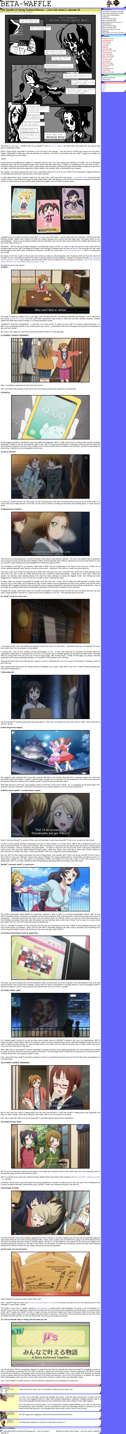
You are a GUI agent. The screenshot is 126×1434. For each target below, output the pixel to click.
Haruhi (104, 45)
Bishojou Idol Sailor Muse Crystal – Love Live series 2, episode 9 (78, 1431)
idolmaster (105, 49)
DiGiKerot (10, 1420)
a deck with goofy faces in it (73, 250)
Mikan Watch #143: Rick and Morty (113, 33)
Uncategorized (106, 68)
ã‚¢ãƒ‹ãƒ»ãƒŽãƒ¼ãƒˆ (109, 77)
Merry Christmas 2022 (109, 20)
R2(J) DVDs (106, 63)
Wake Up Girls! (107, 72)
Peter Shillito (10, 1395)
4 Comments (5, 1385)
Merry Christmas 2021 (109, 25)
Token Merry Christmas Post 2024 (113, 13)
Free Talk (105, 42)
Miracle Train (106, 58)
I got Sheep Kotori (80, 177)
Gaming (104, 43)
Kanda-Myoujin (41, 1308)
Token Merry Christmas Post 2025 (113, 11)
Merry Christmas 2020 (109, 27)
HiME (104, 47)
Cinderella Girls (107, 38)
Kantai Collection (107, 51)
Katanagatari (106, 52)
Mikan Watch (106, 56)
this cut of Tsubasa (55, 146)
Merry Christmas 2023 (109, 18)
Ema (98, 1308)
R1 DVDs (105, 61)
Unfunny (104, 70)
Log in (104, 87)
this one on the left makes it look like (42, 1303)
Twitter (104, 85)
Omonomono (106, 79)
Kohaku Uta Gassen (17, 319)
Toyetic (104, 67)
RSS (103, 88)
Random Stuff (106, 65)
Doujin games (106, 40)
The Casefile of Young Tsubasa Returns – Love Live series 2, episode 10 (40, 10)
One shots (105, 59)
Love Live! (105, 54)
